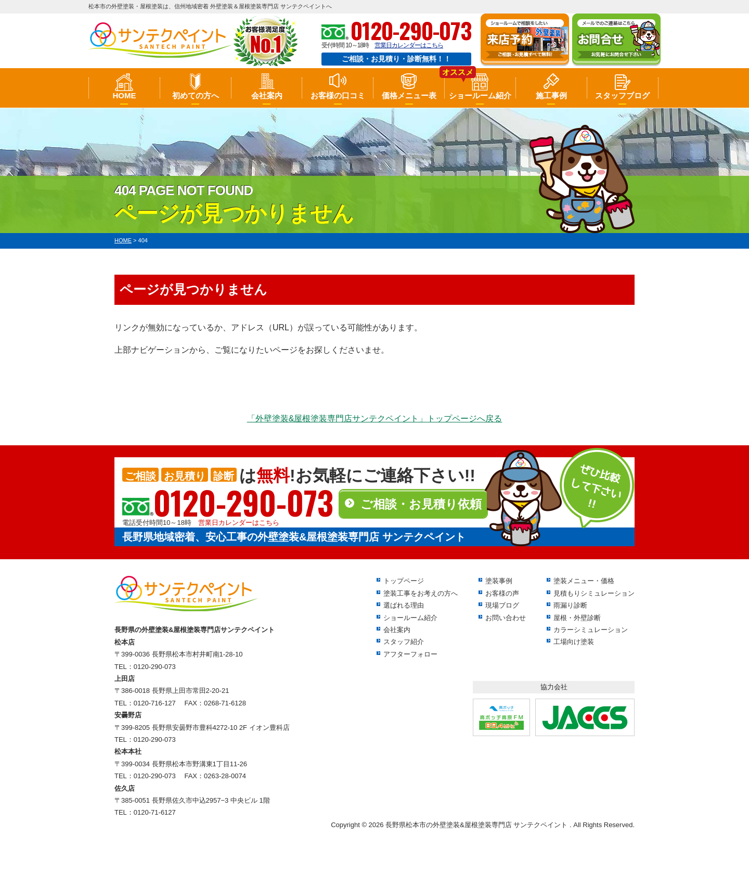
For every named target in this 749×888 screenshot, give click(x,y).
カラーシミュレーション (590, 630)
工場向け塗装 (573, 642)
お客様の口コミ (338, 95)
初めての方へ (195, 95)
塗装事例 (498, 581)
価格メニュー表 (409, 95)
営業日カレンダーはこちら (408, 45)
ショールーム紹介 (480, 95)
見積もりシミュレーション (594, 593)
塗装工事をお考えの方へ (420, 593)
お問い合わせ (505, 618)
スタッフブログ (622, 95)
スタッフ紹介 (403, 642)
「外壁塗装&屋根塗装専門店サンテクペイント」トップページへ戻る (374, 418)
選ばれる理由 (403, 605)
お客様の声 (502, 593)
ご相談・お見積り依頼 (421, 504)
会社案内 (266, 95)
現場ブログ (502, 605)
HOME (124, 95)
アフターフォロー (410, 654)
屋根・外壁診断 (577, 618)
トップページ (403, 581)
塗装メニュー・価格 (583, 581)
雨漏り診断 (570, 605)
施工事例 (551, 95)
